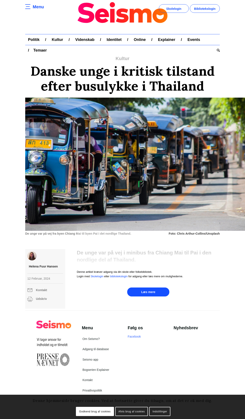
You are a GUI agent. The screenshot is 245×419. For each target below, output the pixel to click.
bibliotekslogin (119, 276)
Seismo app (90, 359)
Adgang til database (96, 349)
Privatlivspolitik (92, 390)
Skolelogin (174, 8)
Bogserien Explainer (96, 369)
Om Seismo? (91, 339)
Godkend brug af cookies (95, 411)
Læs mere (148, 292)
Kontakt (41, 290)
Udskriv (41, 299)
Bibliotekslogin (204, 8)
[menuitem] (33, 39)
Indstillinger (159, 411)
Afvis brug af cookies (131, 411)
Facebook (134, 336)
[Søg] (217, 50)
